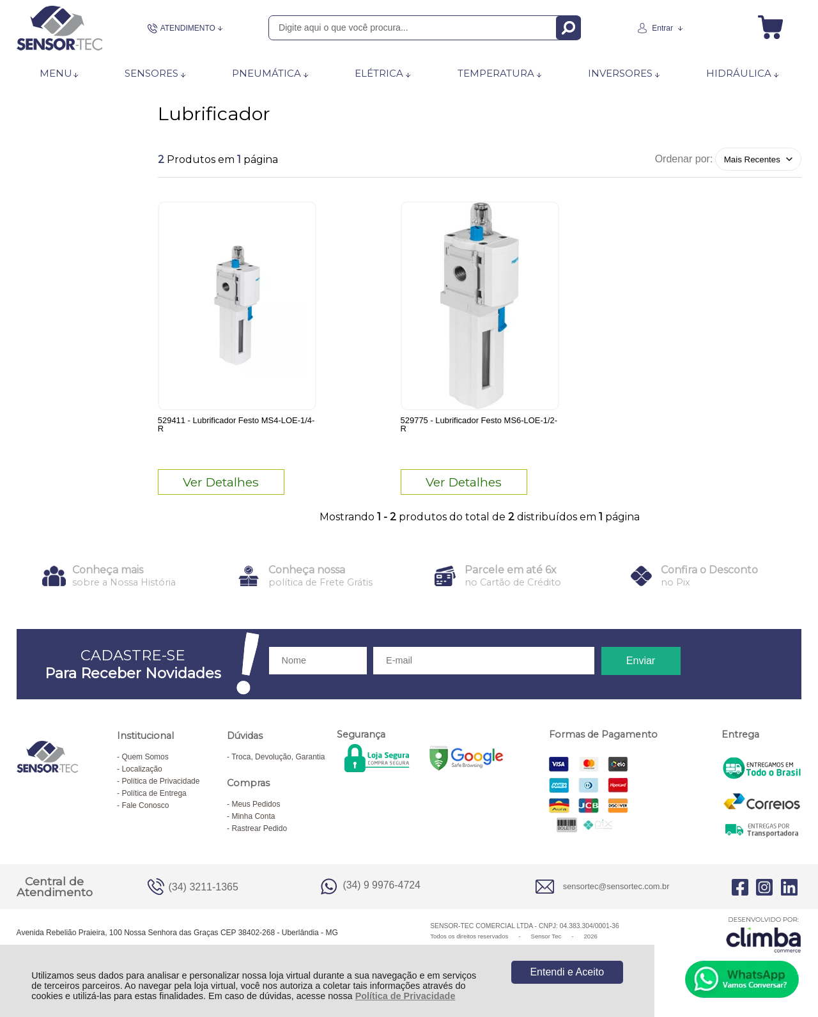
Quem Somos (144, 763)
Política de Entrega (153, 799)
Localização (141, 775)
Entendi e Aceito (567, 972)
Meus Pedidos (255, 810)
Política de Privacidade (405, 996)
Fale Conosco (145, 811)
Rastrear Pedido (259, 834)
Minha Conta (253, 822)
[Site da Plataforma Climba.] (763, 940)
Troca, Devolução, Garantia (278, 763)
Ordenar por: (684, 158)
